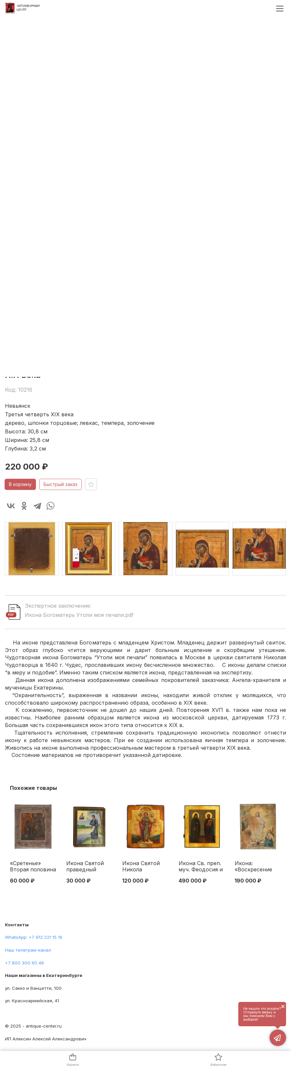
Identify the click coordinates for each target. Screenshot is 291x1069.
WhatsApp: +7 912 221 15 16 (33, 937)
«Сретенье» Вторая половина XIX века (33, 866)
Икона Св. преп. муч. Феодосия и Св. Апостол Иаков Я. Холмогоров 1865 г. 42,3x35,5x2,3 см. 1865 (202, 866)
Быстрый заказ (60, 484)
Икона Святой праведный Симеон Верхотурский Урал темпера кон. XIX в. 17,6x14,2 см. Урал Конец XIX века (86, 866)
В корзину (20, 484)
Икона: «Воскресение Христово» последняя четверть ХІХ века (253, 866)
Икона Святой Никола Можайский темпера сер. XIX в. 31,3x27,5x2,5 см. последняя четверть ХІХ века (144, 866)
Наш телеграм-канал (28, 950)
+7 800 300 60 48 (24, 962)
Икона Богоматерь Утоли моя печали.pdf (79, 615)
